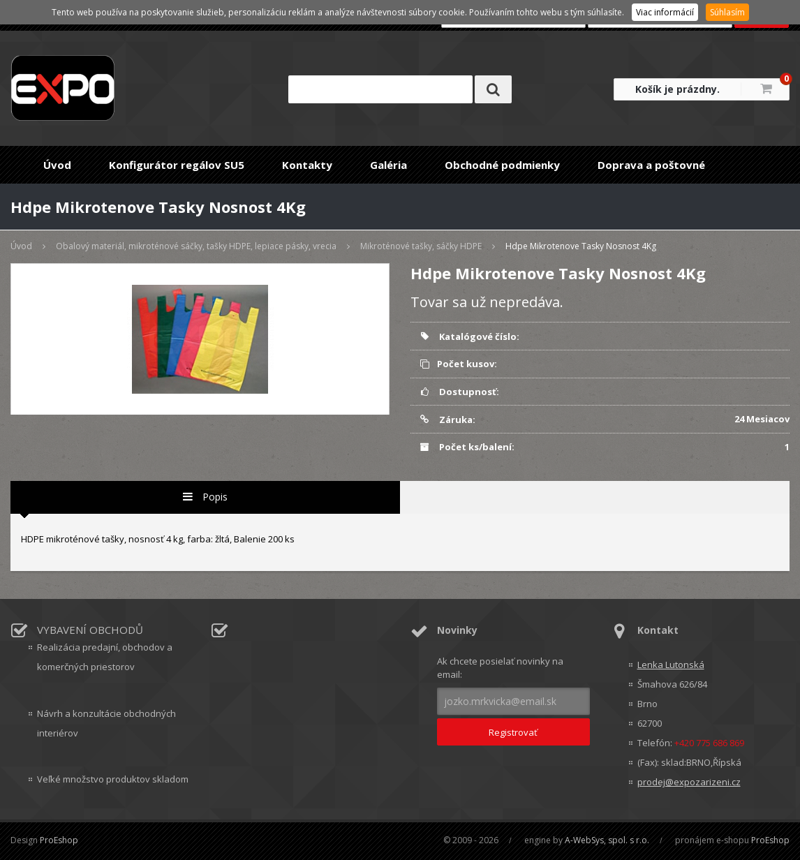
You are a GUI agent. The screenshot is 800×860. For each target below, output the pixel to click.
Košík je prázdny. (677, 89)
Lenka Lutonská (670, 664)
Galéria (388, 165)
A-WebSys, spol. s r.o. (607, 840)
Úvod (57, 165)
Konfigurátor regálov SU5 (176, 165)
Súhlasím (727, 12)
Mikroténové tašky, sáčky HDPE (421, 246)
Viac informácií (665, 12)
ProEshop (59, 840)
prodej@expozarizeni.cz (689, 782)
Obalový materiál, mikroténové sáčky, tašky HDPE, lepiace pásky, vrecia (196, 246)
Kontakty (307, 165)
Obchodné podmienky (502, 165)
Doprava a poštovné (651, 165)
